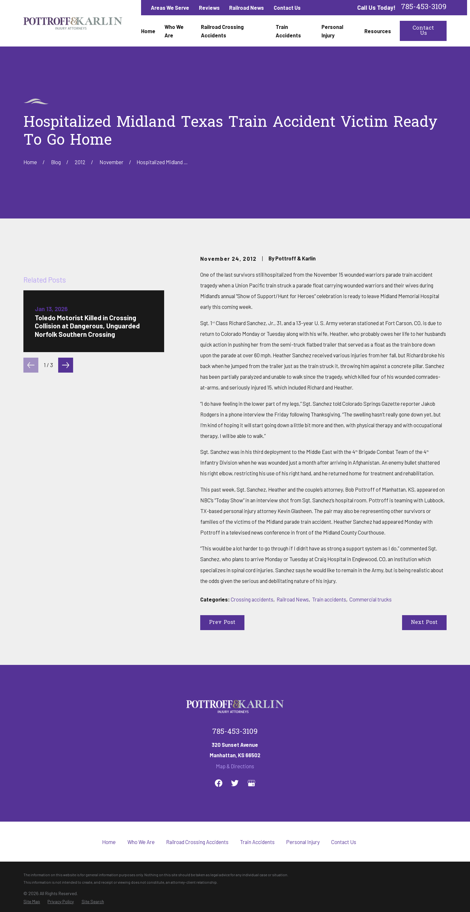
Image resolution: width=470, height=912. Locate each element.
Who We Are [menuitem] (174, 30)
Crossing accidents (252, 599)
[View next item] (65, 505)
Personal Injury (303, 842)
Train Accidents (257, 842)
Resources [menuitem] (377, 31)
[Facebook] (218, 783)
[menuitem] (31, 901)
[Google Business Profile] (251, 783)
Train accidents (329, 599)
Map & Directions (235, 766)
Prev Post (222, 623)
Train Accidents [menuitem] (288, 30)
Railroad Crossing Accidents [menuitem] (222, 30)
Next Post (424, 623)
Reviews (209, 7)
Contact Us (287, 7)
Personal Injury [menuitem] (332, 30)
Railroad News (246, 7)
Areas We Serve (170, 7)
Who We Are (141, 842)
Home (109, 842)
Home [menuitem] (148, 31)
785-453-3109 (424, 7)
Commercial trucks (370, 599)
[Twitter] (235, 783)
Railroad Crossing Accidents (197, 842)
